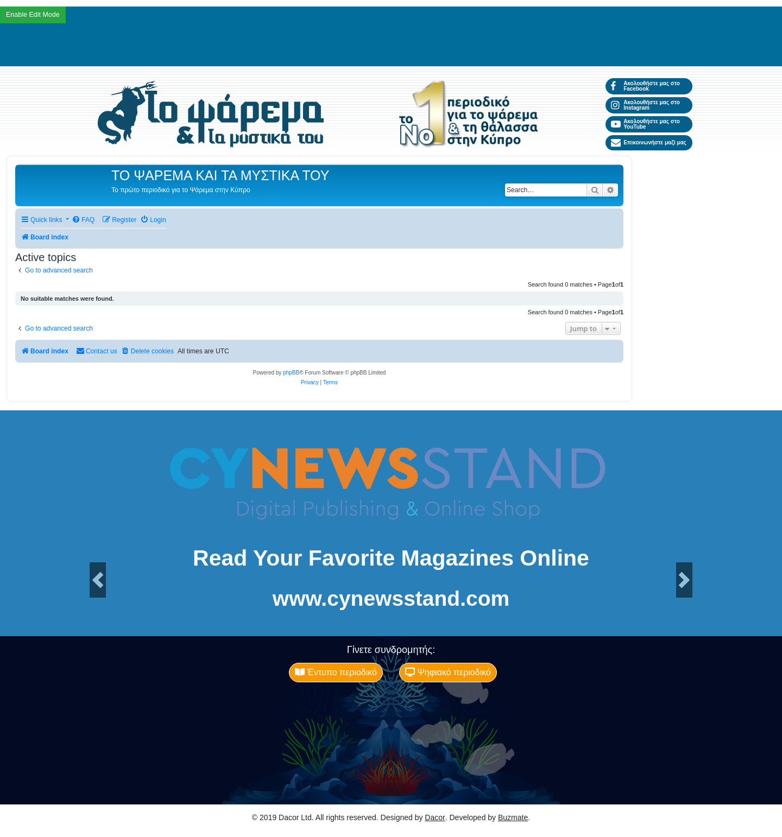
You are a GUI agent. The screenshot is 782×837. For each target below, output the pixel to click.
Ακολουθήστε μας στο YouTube (645, 124)
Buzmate (513, 817)
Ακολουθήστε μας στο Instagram (645, 105)
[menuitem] (83, 220)
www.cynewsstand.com (391, 598)
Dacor (435, 817)
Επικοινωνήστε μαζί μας (648, 143)
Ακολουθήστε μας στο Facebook (645, 86)
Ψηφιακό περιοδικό (448, 672)
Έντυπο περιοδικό (336, 672)
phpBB (291, 373)
